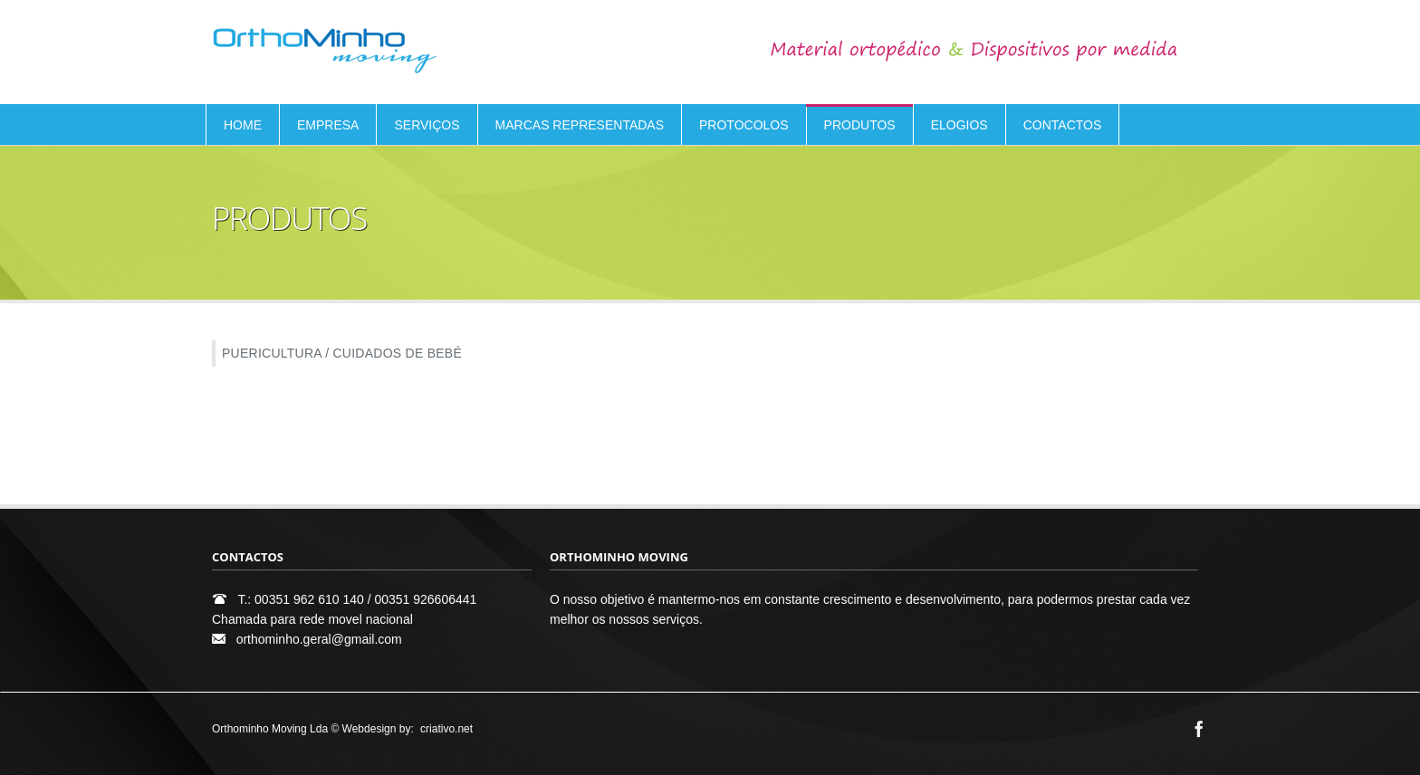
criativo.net (446, 728)
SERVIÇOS (426, 125)
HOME (243, 125)
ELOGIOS (959, 125)
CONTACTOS (1062, 125)
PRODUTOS (860, 125)
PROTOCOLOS (744, 125)
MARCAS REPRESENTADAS (579, 125)
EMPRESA (328, 125)
